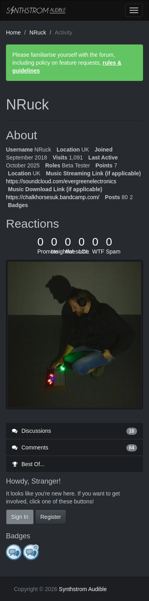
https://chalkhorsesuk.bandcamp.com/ (52, 197)
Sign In (20, 517)
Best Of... (28, 464)
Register (50, 517)
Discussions (74, 431)
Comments (74, 447)
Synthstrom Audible (36, 10)
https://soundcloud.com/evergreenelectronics (61, 181)
